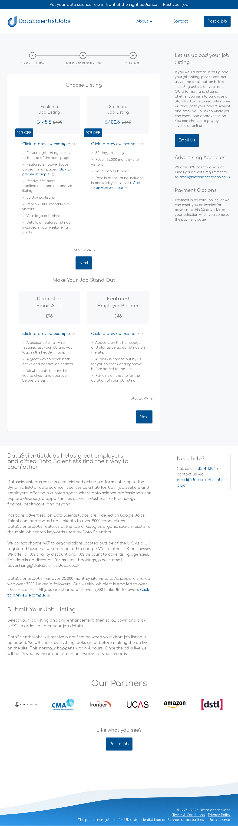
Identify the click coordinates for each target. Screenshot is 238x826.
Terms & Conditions (188, 815)
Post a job (217, 21)
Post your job (175, 5)
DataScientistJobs (38, 21)
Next (83, 263)
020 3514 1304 (203, 469)
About (144, 21)
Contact (180, 21)
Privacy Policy (219, 815)
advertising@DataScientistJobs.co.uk (43, 566)
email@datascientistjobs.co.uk (204, 177)
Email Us (186, 140)
